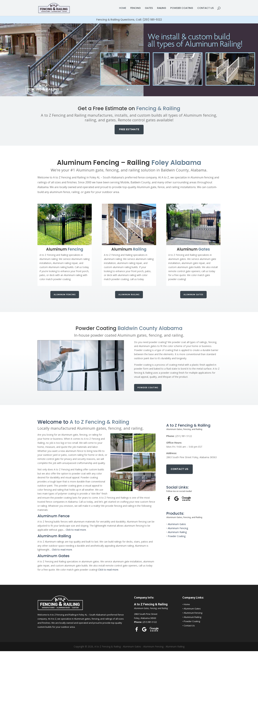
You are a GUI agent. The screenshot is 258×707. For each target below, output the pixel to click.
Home (122, 8)
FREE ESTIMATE (129, 129)
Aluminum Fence (53, 516)
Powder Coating (181, 8)
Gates (149, 8)
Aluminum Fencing (65, 294)
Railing (161, 8)
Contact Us (205, 8)
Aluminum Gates (193, 294)
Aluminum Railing (129, 294)
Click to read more (76, 529)
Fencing (135, 8)
